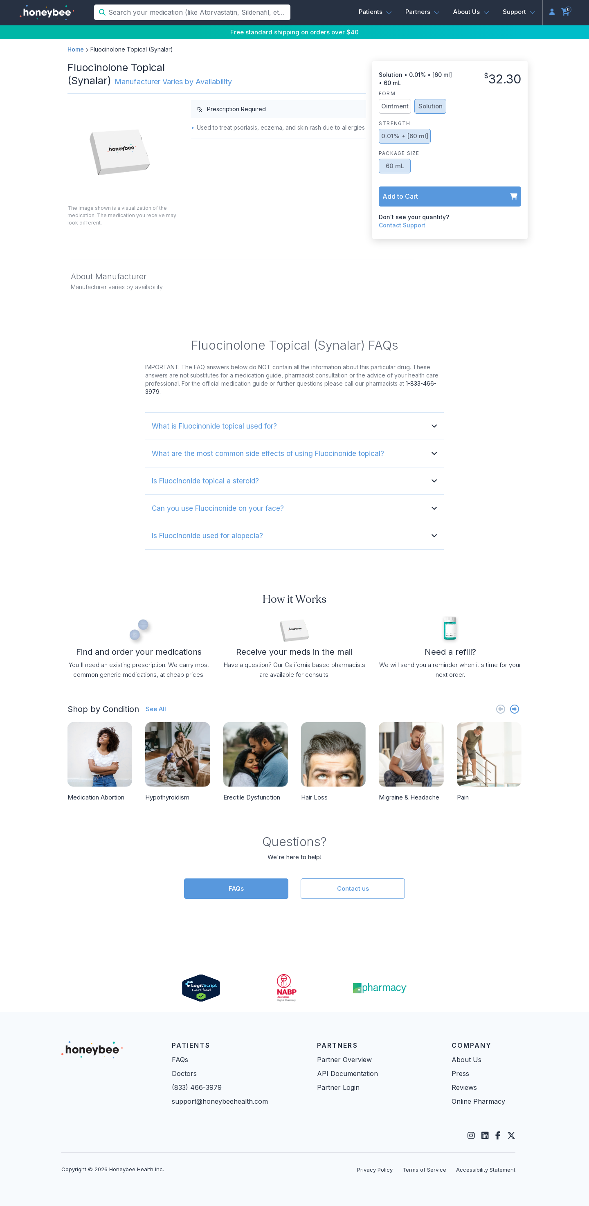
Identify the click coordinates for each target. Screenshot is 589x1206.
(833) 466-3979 (197, 1087)
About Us (466, 1060)
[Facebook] (498, 1136)
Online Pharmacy (478, 1101)
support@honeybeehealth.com (220, 1101)
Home (75, 49)
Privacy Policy (375, 1169)
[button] (375, 11)
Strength (395, 123)
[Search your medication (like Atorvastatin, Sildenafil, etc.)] (198, 12)
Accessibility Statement (485, 1169)
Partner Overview (344, 1060)
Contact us (353, 888)
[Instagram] (471, 1136)
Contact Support (402, 225)
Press (460, 1073)
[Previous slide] (501, 708)
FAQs (236, 888)
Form (387, 93)
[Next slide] (515, 708)
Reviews (464, 1087)
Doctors (184, 1073)
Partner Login (338, 1087)
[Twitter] (511, 1136)
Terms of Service (424, 1169)
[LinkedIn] (485, 1136)
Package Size (399, 153)
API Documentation (347, 1073)
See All (156, 709)
